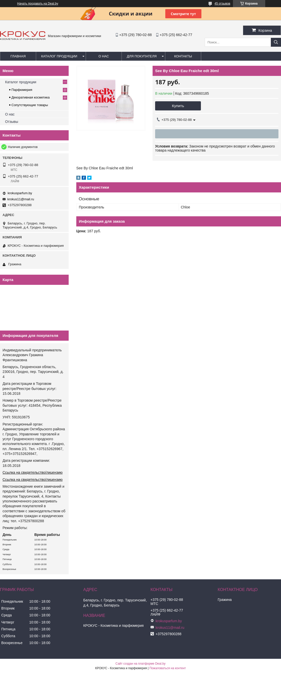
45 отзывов (222, 3)
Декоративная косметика (30, 97)
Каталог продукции (59, 56)
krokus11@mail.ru (20, 199)
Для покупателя (142, 56)
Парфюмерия (21, 90)
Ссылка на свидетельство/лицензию (33, 472)
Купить (178, 106)
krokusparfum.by (20, 193)
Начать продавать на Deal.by (37, 3)
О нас (103, 56)
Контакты (183, 56)
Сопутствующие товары (29, 105)
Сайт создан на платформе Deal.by (140, 663)
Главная (18, 56)
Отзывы (11, 122)
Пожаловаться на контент (167, 668)
